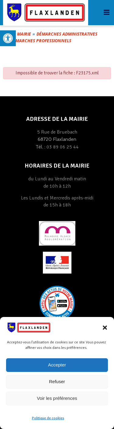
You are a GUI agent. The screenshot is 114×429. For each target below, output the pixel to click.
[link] (8, 38)
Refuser (57, 381)
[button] (105, 328)
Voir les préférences (57, 398)
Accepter (57, 364)
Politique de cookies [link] (48, 418)
